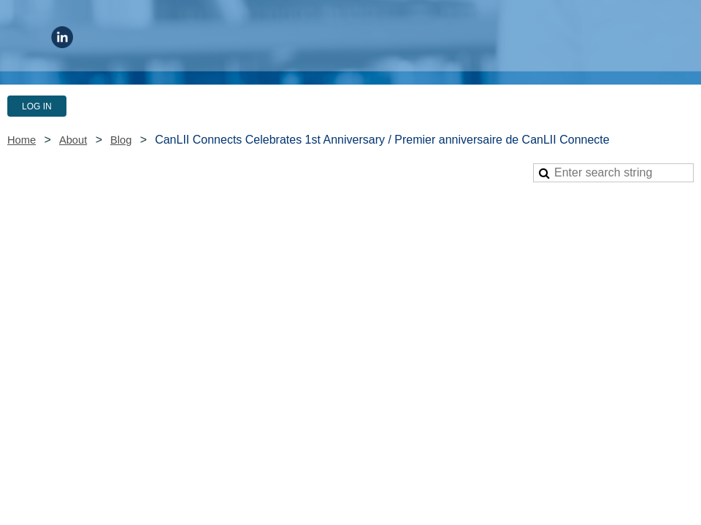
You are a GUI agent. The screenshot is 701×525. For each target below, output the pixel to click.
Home (21, 140)
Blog (120, 140)
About (73, 140)
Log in (37, 106)
